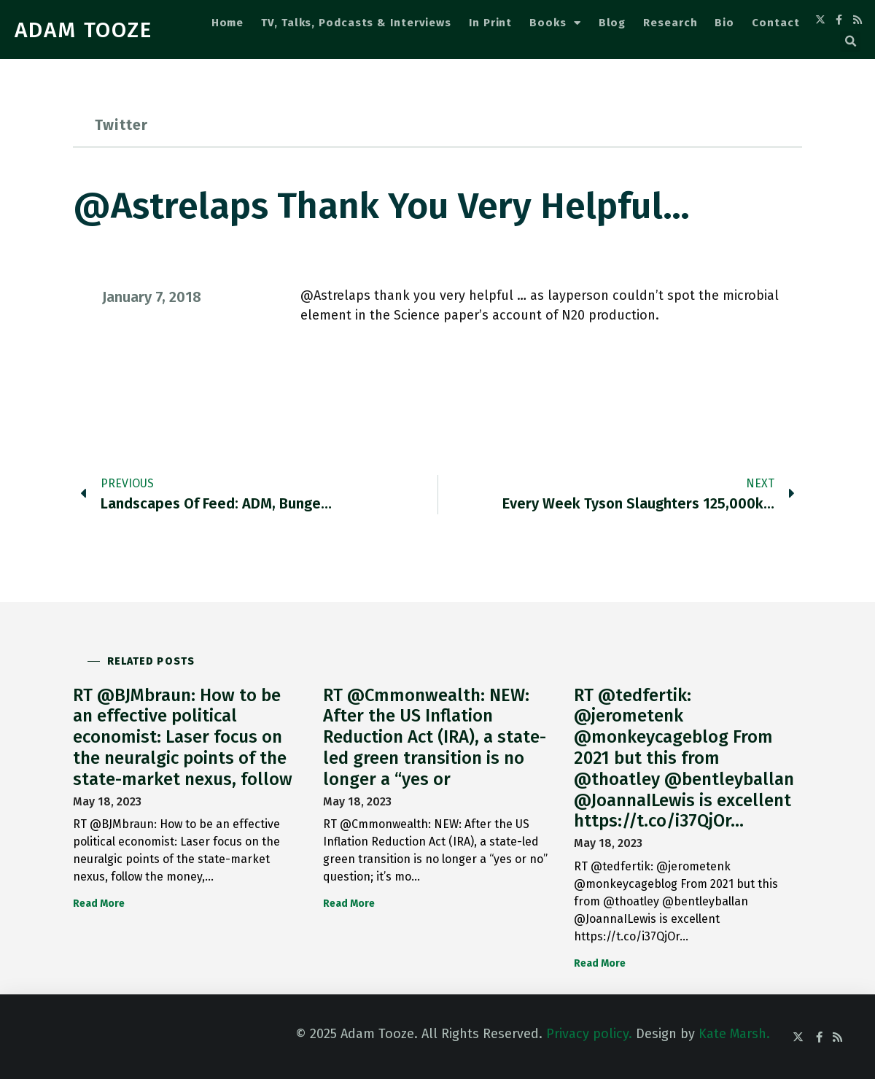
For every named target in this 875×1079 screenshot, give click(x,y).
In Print (490, 22)
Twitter (121, 125)
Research (670, 22)
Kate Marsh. (734, 1034)
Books (554, 23)
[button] (850, 41)
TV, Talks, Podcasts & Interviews (356, 22)
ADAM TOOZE (83, 30)
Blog (612, 22)
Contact (775, 22)
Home (227, 22)
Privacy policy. (589, 1034)
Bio (724, 22)
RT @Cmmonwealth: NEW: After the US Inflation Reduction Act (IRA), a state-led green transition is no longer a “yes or (434, 737)
